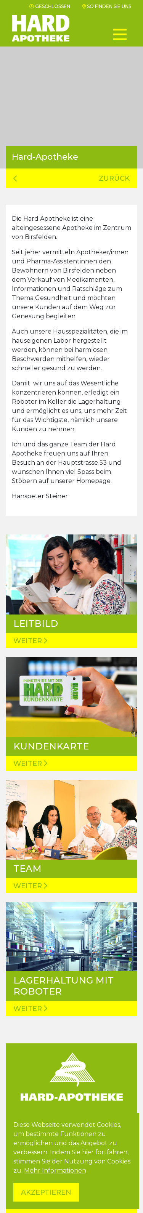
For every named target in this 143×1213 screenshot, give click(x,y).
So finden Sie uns (106, 6)
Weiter (30, 641)
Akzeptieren (46, 1192)
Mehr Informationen (55, 1170)
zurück (71, 178)
